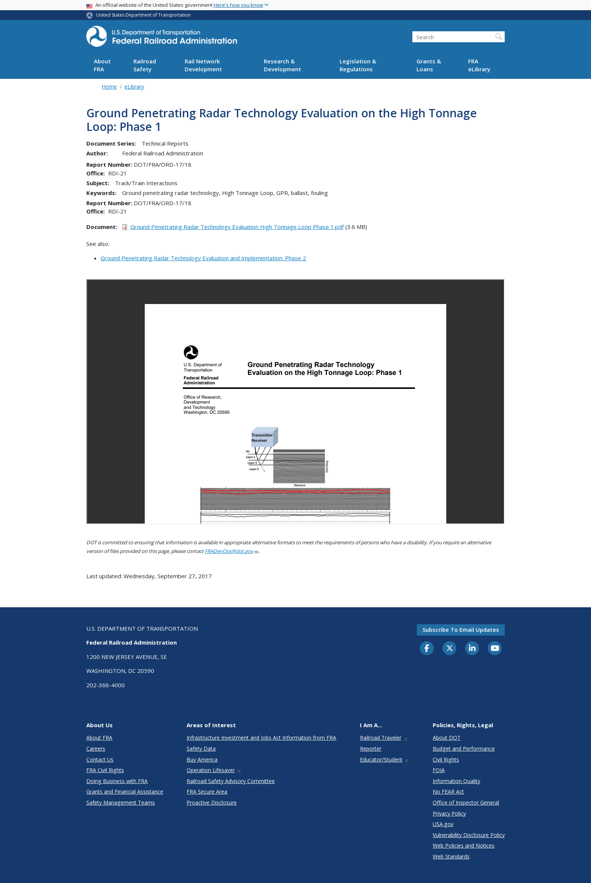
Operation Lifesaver (214, 770)
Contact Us (99, 759)
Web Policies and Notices (464, 845)
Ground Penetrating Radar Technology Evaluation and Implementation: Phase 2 (203, 258)
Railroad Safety (144, 65)
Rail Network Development (203, 65)
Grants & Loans (428, 65)
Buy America (202, 759)
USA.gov (443, 824)
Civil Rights (446, 759)
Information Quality (456, 781)
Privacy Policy (449, 813)
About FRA (102, 65)
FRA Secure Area (207, 791)
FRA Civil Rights (105, 770)
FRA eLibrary (479, 65)
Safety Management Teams (120, 802)
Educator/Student (384, 759)
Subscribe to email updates (461, 629)
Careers (95, 748)
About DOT (447, 737)
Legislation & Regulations (358, 65)
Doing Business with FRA (117, 781)
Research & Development (282, 65)
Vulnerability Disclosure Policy (469, 834)
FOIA (439, 770)
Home (109, 86)
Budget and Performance (464, 748)
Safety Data (201, 748)
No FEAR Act (448, 791)
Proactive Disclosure (212, 802)
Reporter (370, 748)
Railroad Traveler (384, 737)
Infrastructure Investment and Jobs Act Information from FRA (261, 737)
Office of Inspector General (466, 802)
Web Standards (451, 856)
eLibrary (134, 86)
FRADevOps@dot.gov (232, 551)
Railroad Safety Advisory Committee (231, 781)
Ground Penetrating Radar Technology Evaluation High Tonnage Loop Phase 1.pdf (237, 226)
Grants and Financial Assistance (124, 791)
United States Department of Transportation (143, 15)
